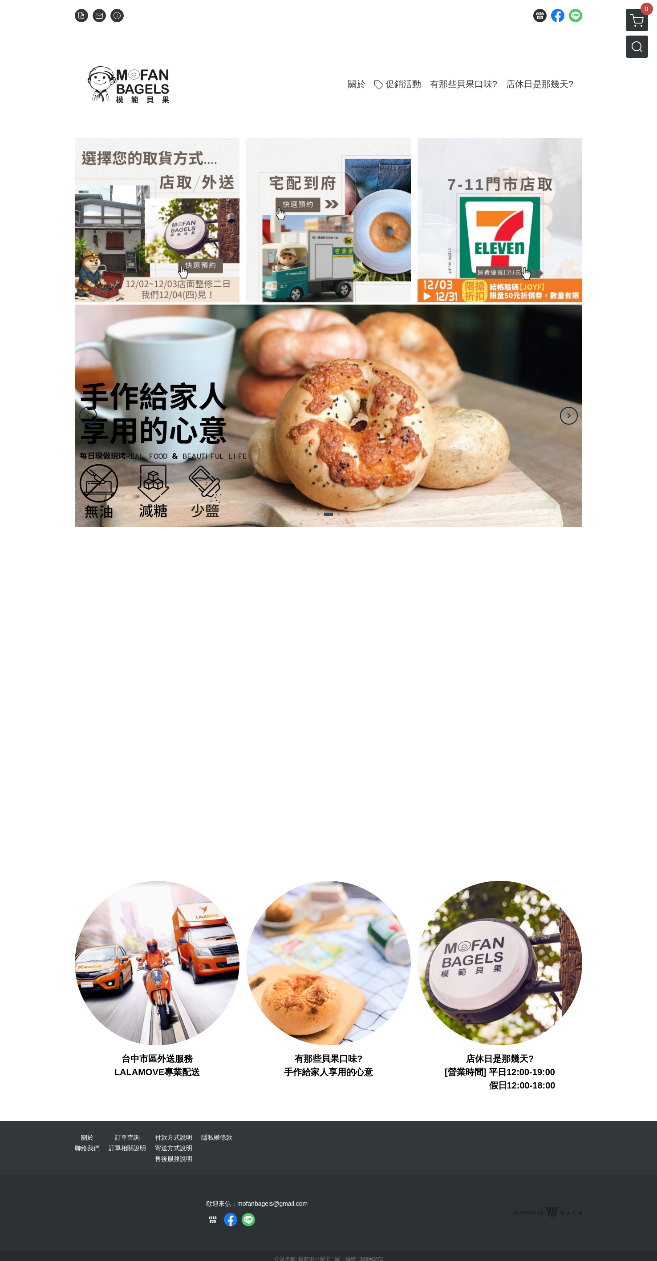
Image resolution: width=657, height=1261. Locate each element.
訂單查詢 (127, 1137)
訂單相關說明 (127, 1148)
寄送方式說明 (173, 1148)
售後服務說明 (173, 1159)
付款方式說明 (173, 1137)
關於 (87, 1137)
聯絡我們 (87, 1148)
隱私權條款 (216, 1137)
